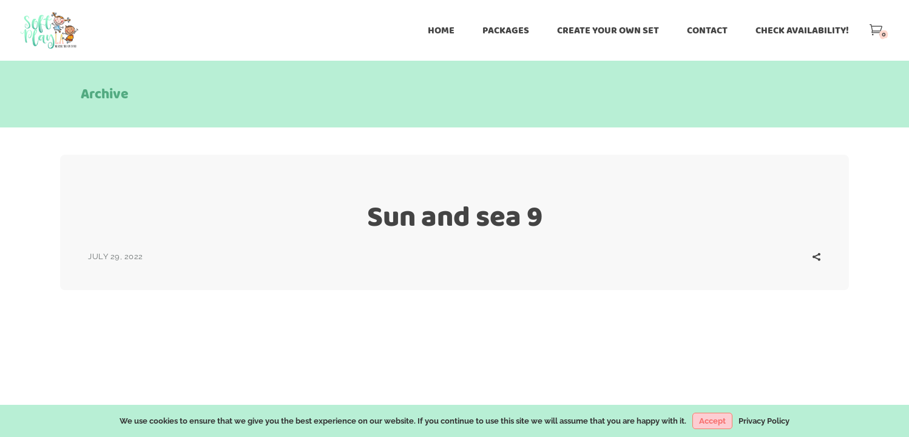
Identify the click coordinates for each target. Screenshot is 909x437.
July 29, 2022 (115, 256)
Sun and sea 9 (454, 216)
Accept (712, 420)
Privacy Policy (763, 420)
